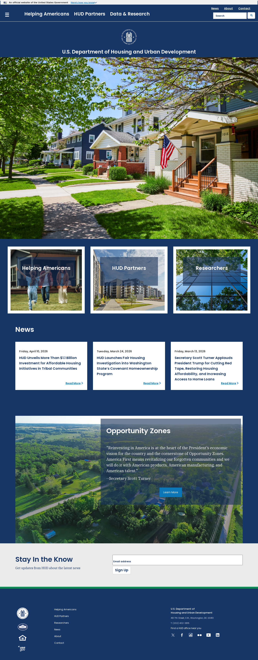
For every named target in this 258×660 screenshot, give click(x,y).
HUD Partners (89, 14)
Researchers (61, 622)
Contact (244, 8)
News (215, 8)
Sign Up (121, 570)
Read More (73, 383)
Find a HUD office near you (186, 628)
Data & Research (130, 14)
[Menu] (7, 14)
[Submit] (251, 15)
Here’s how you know (83, 2)
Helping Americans (46, 14)
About (228, 8)
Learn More (170, 492)
